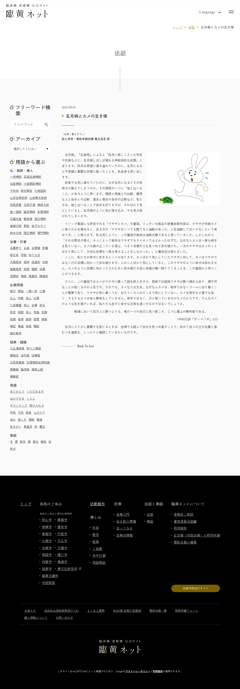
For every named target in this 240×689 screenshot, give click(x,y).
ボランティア (18, 405)
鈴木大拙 (16, 233)
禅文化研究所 (69, 568)
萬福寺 (62, 519)
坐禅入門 (122, 514)
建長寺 (62, 526)
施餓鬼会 (16, 269)
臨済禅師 (29, 212)
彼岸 (26, 262)
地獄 (21, 312)
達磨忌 (33, 276)
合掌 (34, 305)
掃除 (31, 419)
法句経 (25, 355)
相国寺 (47, 554)
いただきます (35, 391)
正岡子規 (29, 205)
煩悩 (21, 291)
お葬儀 (35, 248)
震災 (42, 426)
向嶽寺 (47, 561)
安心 (28, 312)
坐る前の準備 (126, 521)
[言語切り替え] (206, 12)
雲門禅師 (43, 233)
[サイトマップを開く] (231, 12)
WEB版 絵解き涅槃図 (127, 610)
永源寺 (47, 547)
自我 (28, 326)
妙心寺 (47, 519)
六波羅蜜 (16, 305)
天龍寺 (62, 547)
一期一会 (31, 291)
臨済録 (25, 369)
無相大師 (43, 205)
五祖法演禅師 (32, 177)
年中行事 (99, 555)
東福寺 (47, 533)
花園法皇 (16, 219)
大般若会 (16, 262)
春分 (36, 442)
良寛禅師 (43, 212)
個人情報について (35, 617)
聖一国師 (16, 212)
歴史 (95, 534)
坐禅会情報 (124, 535)
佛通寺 (62, 561)
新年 (23, 442)
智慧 (36, 319)
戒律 (21, 319)
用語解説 (99, 562)
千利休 (14, 191)
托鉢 (45, 262)
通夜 (24, 276)
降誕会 (43, 276)
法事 (42, 269)
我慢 (13, 319)
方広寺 (62, 540)
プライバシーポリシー (137, 671)
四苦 (13, 312)
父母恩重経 (17, 362)
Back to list (85, 346)
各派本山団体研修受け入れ (61, 610)
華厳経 (14, 376)
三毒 (42, 291)
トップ (177, 27)
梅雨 (43, 442)
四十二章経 (34, 348)
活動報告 (97, 503)
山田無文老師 (38, 198)
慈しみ (22, 419)
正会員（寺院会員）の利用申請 (197, 535)
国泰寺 (47, 568)
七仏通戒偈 (17, 348)
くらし (31, 398)
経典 (95, 541)
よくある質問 (96, 610)
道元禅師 (40, 219)
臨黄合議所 (50, 575)
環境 (39, 419)
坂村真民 (26, 191)
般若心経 (37, 369)
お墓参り (16, 248)
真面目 (28, 426)
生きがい (16, 426)
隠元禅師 (29, 233)
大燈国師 (40, 191)
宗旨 (95, 527)
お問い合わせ (64, 617)
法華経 (35, 355)
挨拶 (28, 319)
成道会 (35, 262)
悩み (13, 419)
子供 (21, 412)
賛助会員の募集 (185, 542)
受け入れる (36, 405)
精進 (21, 326)
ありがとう (17, 391)
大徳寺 (47, 540)
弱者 (28, 412)
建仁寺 (62, 554)
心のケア (39, 412)
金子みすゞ (38, 226)
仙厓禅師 (16, 184)
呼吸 (13, 412)
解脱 (36, 326)
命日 (42, 305)
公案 (36, 298)
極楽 (44, 319)
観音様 (28, 219)
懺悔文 (14, 355)
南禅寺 (47, 526)
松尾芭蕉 (16, 205)
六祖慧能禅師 (32, 184)
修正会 (14, 255)
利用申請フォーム (186, 610)
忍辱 (44, 312)
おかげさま (17, 398)
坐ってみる (124, 528)
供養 (45, 248)
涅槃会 (14, 276)
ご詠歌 (97, 548)
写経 (24, 255)
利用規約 (180, 528)
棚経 (34, 269)
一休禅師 (16, 177)
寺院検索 (48, 582)
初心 (26, 305)
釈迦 (26, 226)
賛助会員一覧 (158, 610)
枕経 (26, 269)
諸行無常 (16, 333)
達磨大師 (16, 226)
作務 (21, 298)
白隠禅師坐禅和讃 (38, 362)
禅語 (150, 521)
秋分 (13, 449)
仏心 (13, 298)
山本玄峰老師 (18, 198)
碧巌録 (14, 369)
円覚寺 (62, 533)
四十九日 (34, 255)
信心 (28, 298)
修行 (13, 291)
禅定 (13, 326)
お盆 (26, 248)
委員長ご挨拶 (183, 514)
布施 (36, 312)
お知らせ (30, 610)
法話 (191, 27)
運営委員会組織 (185, 521)
